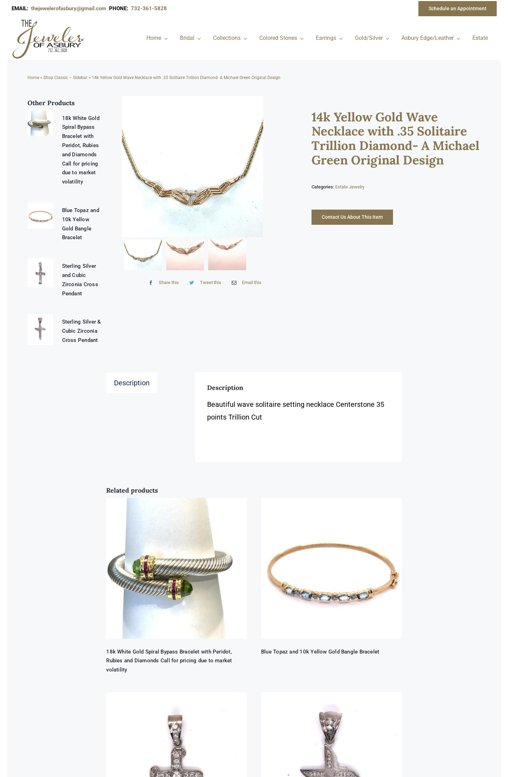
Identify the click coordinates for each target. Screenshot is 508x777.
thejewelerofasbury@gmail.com (70, 8)
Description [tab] (132, 383)
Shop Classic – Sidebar (65, 77)
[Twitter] (203, 282)
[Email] (245, 282)
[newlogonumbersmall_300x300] (48, 21)
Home (33, 77)
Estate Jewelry (349, 186)
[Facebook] (162, 282)
